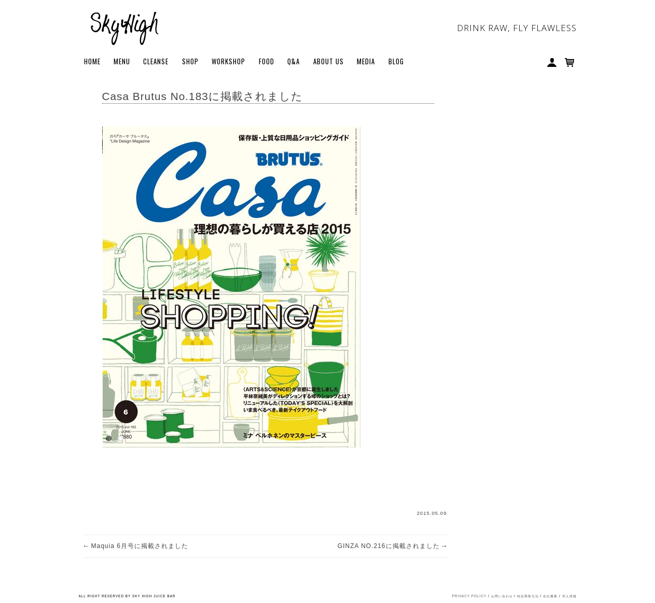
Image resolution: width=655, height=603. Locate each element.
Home (92, 61)
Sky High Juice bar (124, 26)
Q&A (293, 61)
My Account (553, 63)
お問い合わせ (502, 596)
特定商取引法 (528, 596)
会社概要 (550, 596)
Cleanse (156, 61)
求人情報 (569, 596)
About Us (328, 61)
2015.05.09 (431, 513)
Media (366, 61)
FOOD (266, 61)
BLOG (396, 61)
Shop (190, 61)
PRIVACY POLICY (469, 596)
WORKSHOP (228, 61)
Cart (570, 63)
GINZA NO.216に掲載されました (392, 546)
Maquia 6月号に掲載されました (136, 546)
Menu (122, 61)
